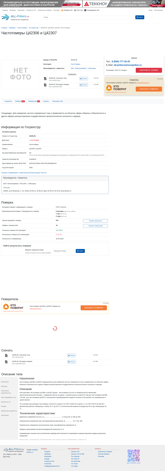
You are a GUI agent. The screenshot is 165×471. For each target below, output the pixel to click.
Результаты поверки (45, 10)
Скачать (83, 78)
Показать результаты (95, 221)
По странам (75, 456)
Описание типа (57, 101)
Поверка (20, 101)
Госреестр (8, 101)
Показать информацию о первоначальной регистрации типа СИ (23, 173)
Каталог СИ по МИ (77, 454)
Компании (21, 10)
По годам (74, 466)
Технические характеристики (6, 392)
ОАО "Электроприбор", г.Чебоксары (83, 68)
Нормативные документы (9, 411)
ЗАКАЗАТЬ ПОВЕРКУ (148, 89)
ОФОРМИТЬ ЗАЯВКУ (148, 70)
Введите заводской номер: (34, 250)
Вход (150, 10)
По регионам (75, 461)
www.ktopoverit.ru (143, 83)
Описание (4, 386)
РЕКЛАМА (160, 79)
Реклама (56, 10)
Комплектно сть (6, 402)
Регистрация (158, 10)
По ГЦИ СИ (75, 459)
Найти (80, 251)
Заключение (5, 415)
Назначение (5, 382)
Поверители (34, 101)
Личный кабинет (103, 454)
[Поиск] (88, 17)
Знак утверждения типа (8, 397)
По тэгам (74, 463)
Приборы (13, 10)
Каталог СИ (75, 451)
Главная (5, 10)
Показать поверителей (95, 226)
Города (46, 459)
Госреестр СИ (31, 10)
